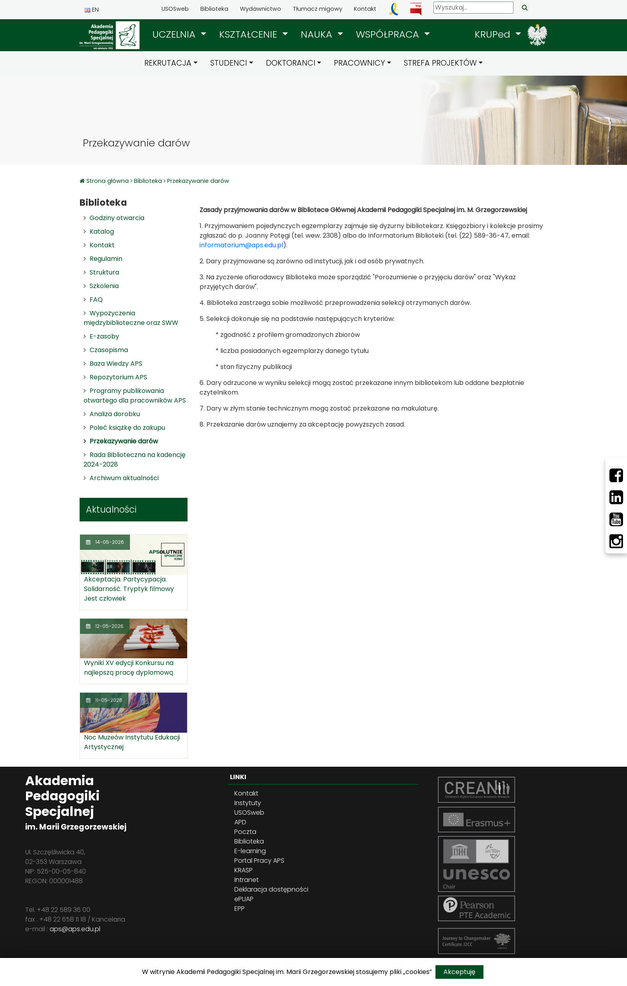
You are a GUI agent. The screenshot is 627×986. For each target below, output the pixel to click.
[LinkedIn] (616, 497)
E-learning (250, 851)
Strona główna (108, 181)
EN (91, 10)
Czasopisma (109, 350)
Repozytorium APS (118, 377)
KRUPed (494, 34)
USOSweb (175, 9)
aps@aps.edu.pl (75, 929)
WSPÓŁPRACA (389, 34)
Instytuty (247, 803)
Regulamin (106, 258)
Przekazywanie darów (198, 181)
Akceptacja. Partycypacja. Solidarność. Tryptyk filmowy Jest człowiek (129, 589)
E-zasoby (104, 336)
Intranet (246, 879)
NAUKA (318, 34)
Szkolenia (104, 286)
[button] (179, 34)
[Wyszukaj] (473, 8)
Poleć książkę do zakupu (127, 427)
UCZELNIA (175, 34)
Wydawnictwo (260, 9)
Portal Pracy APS (259, 860)
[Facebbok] (616, 475)
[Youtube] (616, 519)
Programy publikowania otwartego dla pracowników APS (135, 395)
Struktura (104, 272)
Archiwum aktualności (124, 478)
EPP (239, 908)
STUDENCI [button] (228, 63)
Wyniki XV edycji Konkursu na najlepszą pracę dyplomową (129, 667)
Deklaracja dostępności (271, 889)
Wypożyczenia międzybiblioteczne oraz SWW (131, 318)
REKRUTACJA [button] (168, 63)
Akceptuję (459, 971)
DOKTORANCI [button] (290, 63)
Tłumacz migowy (317, 9)
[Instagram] (616, 541)
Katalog (102, 231)
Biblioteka (214, 9)
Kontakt (365, 9)
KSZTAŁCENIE (249, 34)
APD (240, 822)
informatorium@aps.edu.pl (241, 245)
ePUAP (244, 899)
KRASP (243, 870)
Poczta (245, 831)
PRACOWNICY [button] (359, 63)
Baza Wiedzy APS (116, 363)
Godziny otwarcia (117, 217)
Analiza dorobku (115, 414)
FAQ (96, 299)
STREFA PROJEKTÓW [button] (440, 63)
